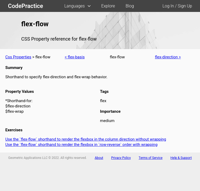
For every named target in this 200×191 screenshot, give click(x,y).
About (99, 158)
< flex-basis (75, 57)
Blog (130, 5)
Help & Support (181, 158)
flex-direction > (168, 57)
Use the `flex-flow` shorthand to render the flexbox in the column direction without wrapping (85, 139)
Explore (108, 5)
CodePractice (25, 6)
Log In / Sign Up (177, 5)
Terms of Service (151, 158)
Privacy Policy (121, 158)
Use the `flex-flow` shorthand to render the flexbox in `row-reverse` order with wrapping (81, 144)
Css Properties (18, 57)
